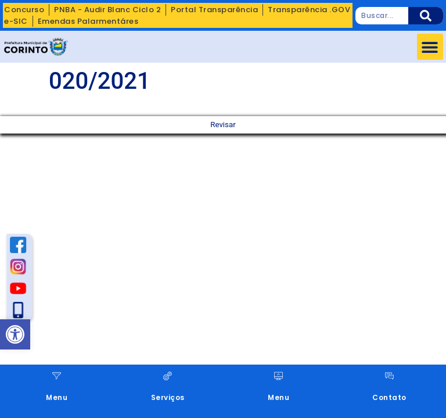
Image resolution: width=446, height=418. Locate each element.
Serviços (168, 397)
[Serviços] (167, 376)
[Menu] (56, 376)
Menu (56, 397)
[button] (430, 47)
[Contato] (389, 376)
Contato (389, 397)
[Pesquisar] (425, 15)
